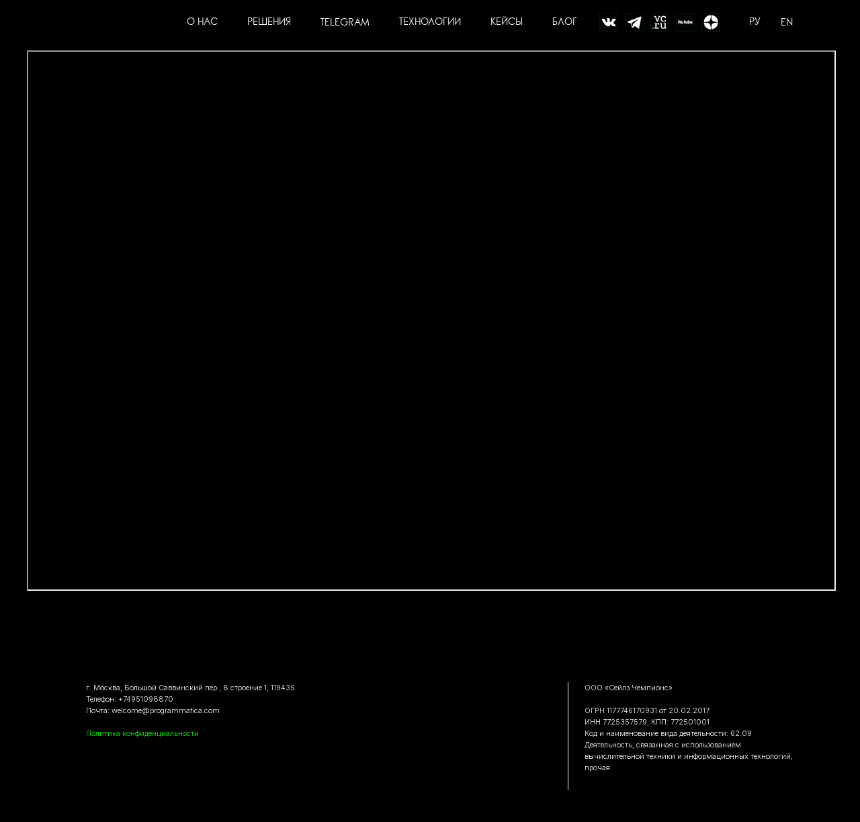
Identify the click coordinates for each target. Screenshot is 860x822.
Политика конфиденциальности (142, 733)
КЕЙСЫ (506, 22)
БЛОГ (564, 22)
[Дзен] (710, 22)
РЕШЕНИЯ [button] (269, 22)
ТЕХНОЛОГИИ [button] (430, 22)
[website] (608, 22)
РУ (755, 22)
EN (787, 22)
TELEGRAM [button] (345, 22)
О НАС (202, 22)
